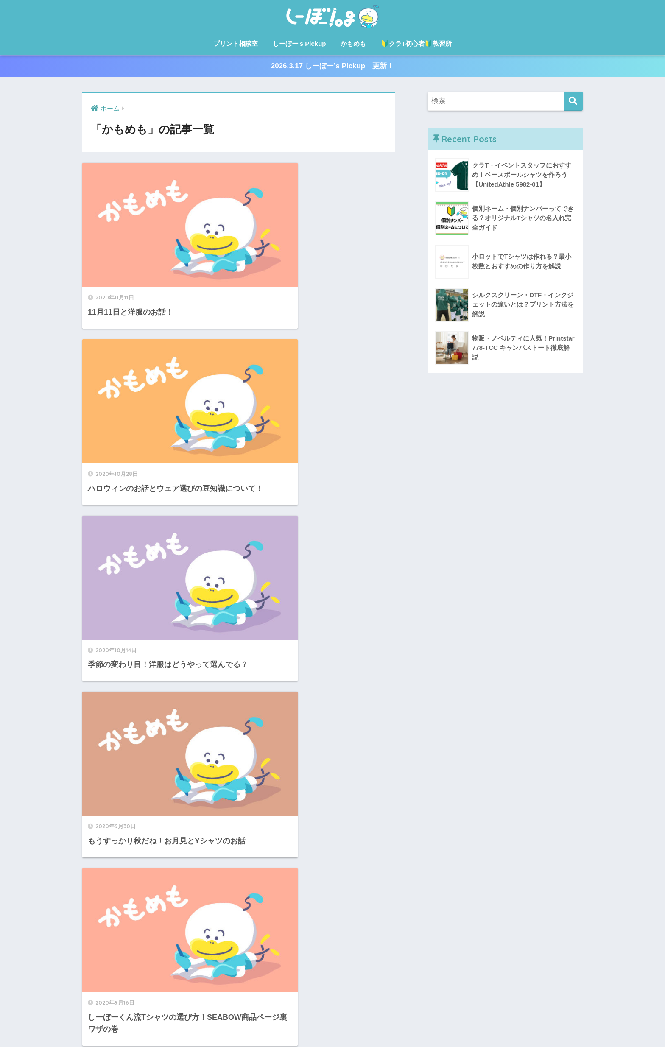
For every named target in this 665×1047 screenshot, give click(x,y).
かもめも (353, 43)
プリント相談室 (235, 43)
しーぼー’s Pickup (299, 43)
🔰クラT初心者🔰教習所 (416, 43)
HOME (333, 1004)
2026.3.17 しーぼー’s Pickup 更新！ (332, 66)
